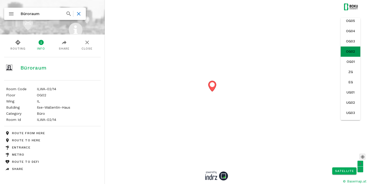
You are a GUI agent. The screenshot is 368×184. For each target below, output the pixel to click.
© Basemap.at (354, 181)
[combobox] (45, 14)
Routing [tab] (18, 44)
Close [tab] (87, 44)
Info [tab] (41, 44)
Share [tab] (64, 44)
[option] (350, 21)
